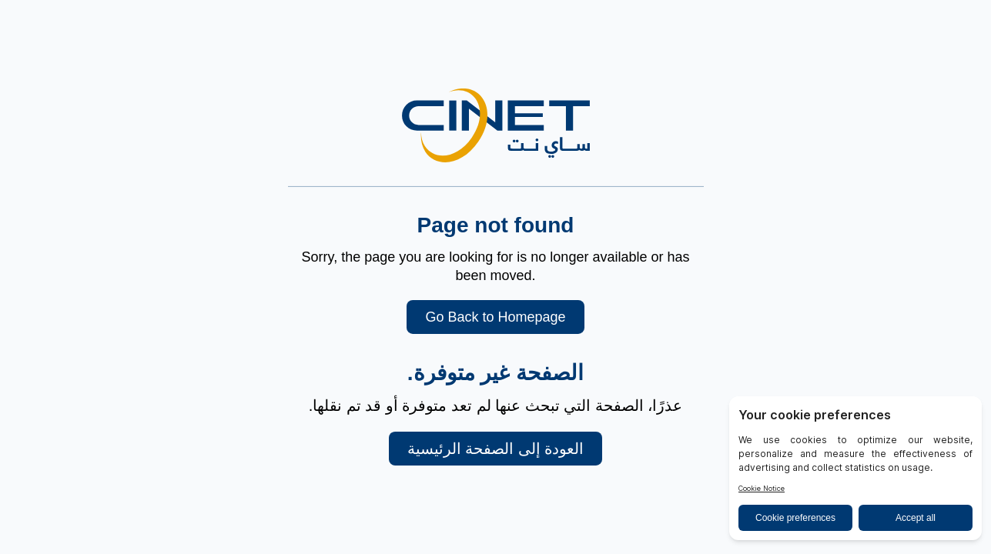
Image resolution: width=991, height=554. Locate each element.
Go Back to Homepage (495, 317)
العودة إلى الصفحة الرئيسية (495, 448)
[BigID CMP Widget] (855, 472)
